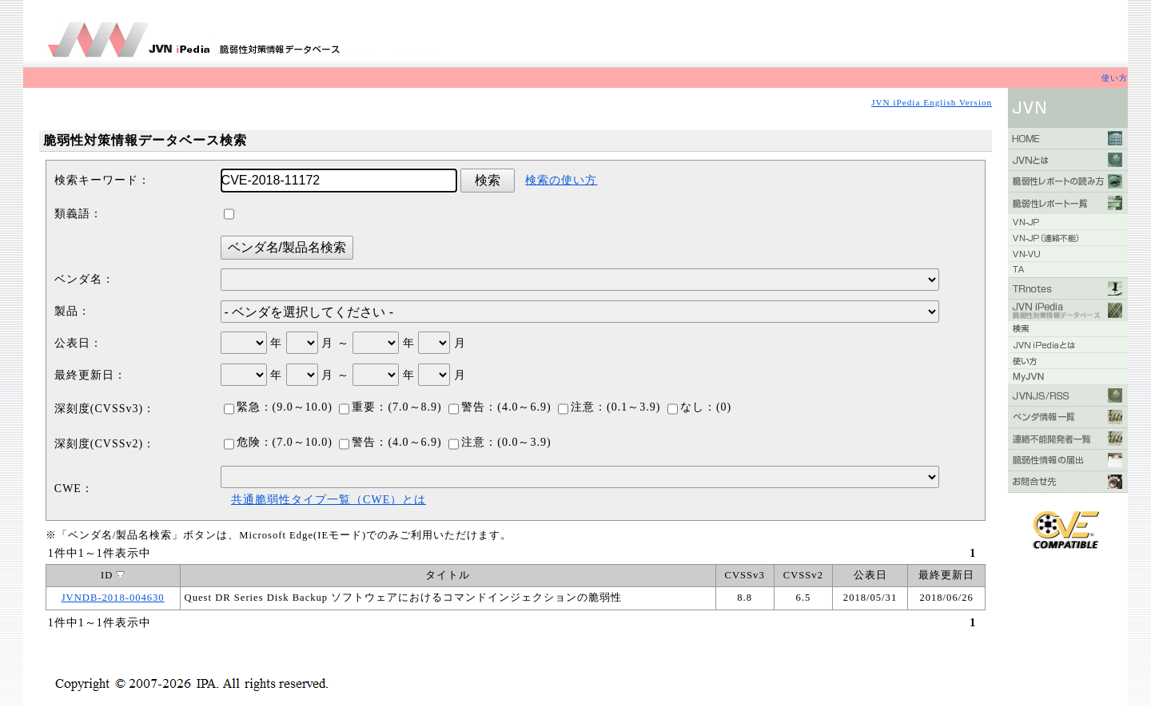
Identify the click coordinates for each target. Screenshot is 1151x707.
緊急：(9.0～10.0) (278, 407)
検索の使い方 (561, 180)
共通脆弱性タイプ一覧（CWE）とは (328, 500)
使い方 (1114, 77)
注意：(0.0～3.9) (499, 442)
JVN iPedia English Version (931, 102)
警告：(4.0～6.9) (499, 407)
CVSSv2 (803, 575)
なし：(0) (699, 407)
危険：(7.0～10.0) (278, 442)
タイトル (447, 575)
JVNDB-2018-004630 (113, 597)
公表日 (870, 575)
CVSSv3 (745, 575)
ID (113, 575)
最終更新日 (946, 575)
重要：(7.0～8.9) (390, 407)
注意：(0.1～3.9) (609, 407)
